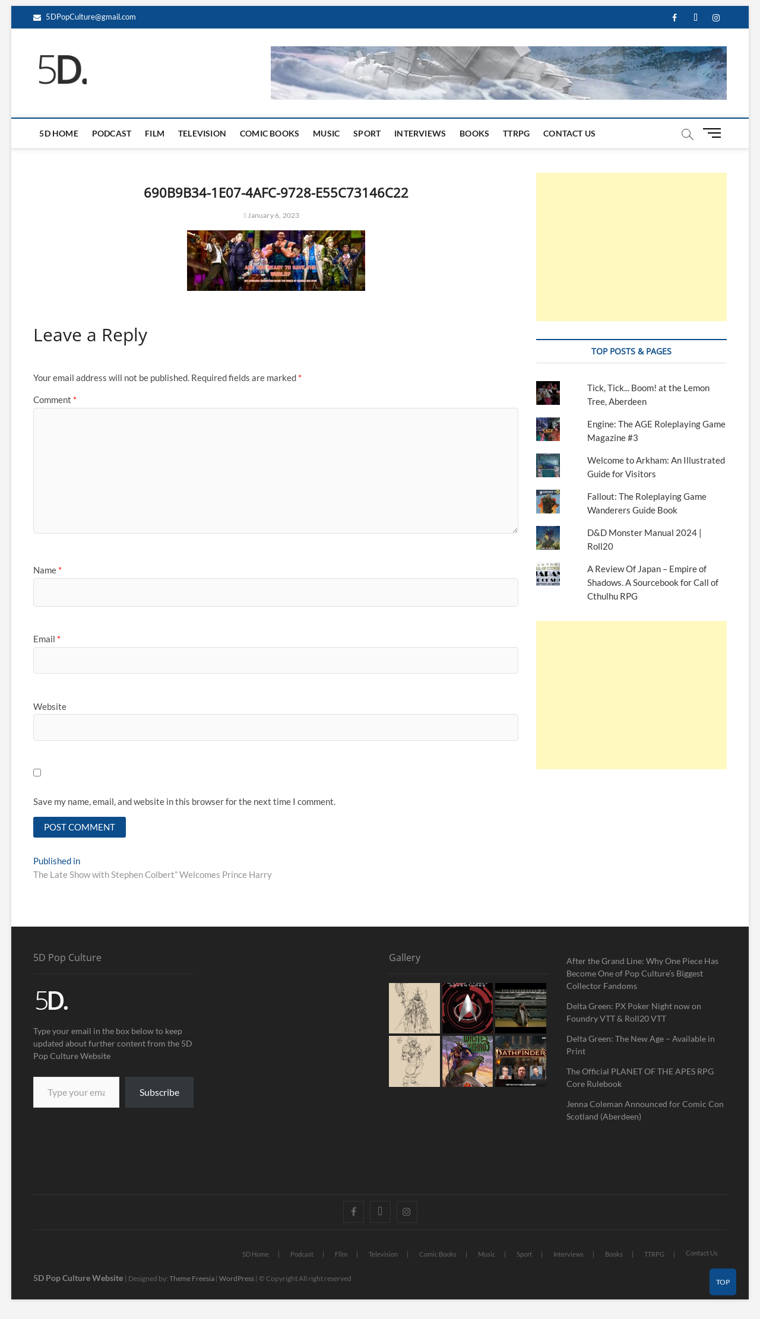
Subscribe (159, 1093)
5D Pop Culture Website (79, 1279)
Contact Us (569, 133)
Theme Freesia (191, 1279)
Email (47, 638)
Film (154, 133)
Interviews (420, 133)
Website (49, 706)
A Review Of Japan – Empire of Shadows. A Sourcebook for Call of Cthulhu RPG (652, 582)
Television (202, 133)
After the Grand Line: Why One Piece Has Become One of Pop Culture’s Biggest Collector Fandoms (642, 974)
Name (47, 570)
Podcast (111, 133)
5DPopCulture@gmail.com (84, 16)
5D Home (58, 133)
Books (474, 133)
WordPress (236, 1279)
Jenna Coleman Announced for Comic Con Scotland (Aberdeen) (645, 1111)
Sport (367, 133)
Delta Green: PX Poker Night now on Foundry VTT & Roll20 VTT (633, 1013)
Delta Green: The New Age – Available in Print (640, 1046)
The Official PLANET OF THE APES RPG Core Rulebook (640, 1078)
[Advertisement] (631, 247)
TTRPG (516, 133)
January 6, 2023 (272, 215)
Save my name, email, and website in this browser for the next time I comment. (184, 801)
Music (326, 133)
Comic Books (269, 133)
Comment (55, 399)
